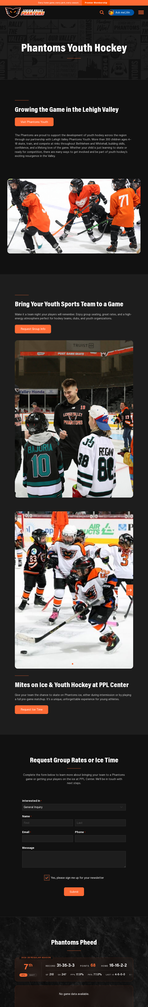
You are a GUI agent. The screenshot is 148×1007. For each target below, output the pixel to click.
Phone (80, 832)
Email (26, 832)
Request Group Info (33, 329)
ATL (23, 975)
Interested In (32, 800)
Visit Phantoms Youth (34, 122)
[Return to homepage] (24, 12)
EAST (32, 975)
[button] (72, 663)
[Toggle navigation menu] (141, 12)
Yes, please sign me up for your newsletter (77, 877)
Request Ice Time (32, 709)
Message (28, 848)
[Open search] (102, 12)
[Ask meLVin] (121, 12)
